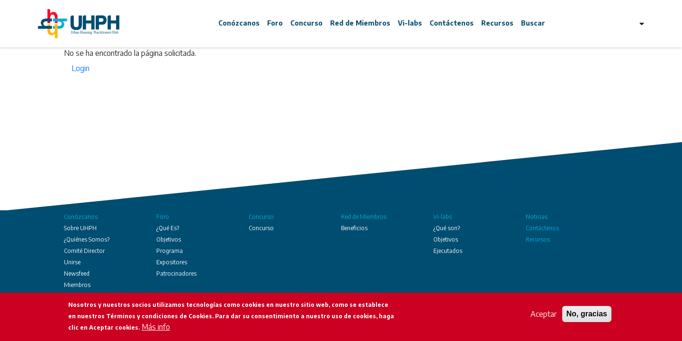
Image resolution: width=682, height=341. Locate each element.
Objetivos (168, 239)
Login (81, 68)
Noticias (536, 216)
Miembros (77, 284)
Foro (275, 23)
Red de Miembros (360, 23)
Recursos (497, 23)
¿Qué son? (446, 228)
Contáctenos (452, 23)
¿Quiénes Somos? (86, 239)
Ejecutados (447, 250)
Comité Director (84, 250)
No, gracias (586, 314)
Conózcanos (239, 23)
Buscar (533, 23)
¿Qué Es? (167, 228)
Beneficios (354, 228)
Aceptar (543, 314)
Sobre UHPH (80, 228)
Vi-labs (410, 23)
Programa (169, 250)
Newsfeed (77, 273)
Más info (156, 327)
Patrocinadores (176, 273)
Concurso (306, 23)
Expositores (171, 262)
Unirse (72, 262)
